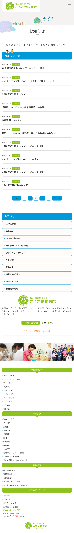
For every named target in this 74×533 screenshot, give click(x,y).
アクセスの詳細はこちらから (37, 331)
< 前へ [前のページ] (16, 198)
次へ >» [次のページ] (57, 198)
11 (42, 198)
